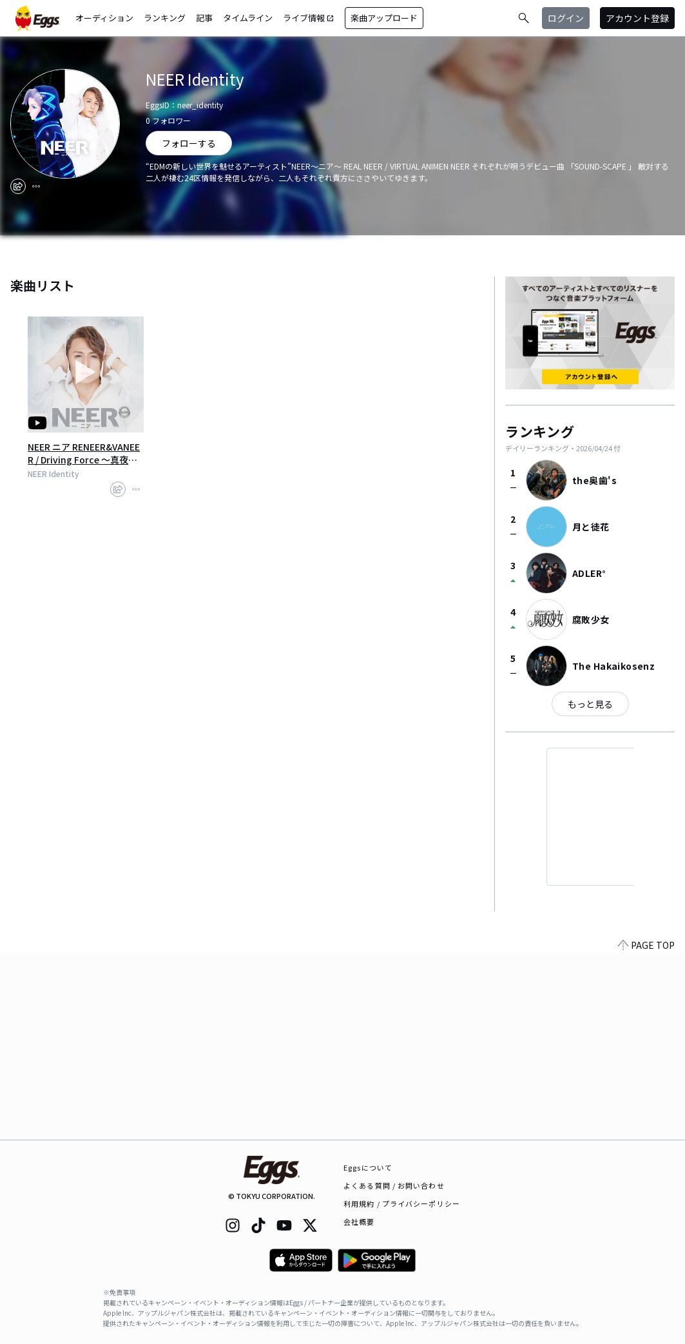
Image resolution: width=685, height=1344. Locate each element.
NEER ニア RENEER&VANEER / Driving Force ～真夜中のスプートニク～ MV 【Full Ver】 (84, 453)
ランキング (165, 18)
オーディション (104, 18)
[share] (18, 186)
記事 (204, 18)
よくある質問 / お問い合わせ (394, 1185)
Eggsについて (367, 1167)
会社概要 (358, 1221)
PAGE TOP (646, 1131)
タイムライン (248, 18)
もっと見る (590, 703)
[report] (36, 186)
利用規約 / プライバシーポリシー (401, 1203)
